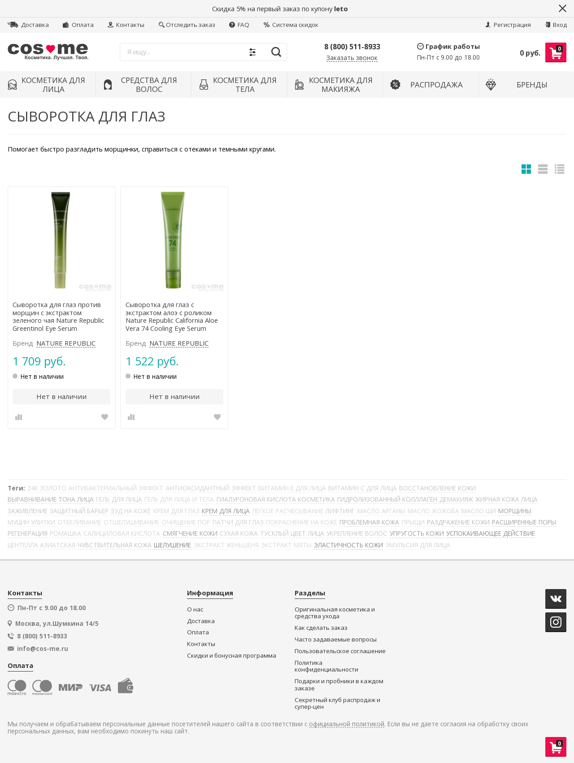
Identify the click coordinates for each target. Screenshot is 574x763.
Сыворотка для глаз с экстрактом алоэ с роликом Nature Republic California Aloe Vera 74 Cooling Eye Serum (172, 317)
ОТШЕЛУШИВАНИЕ (131, 522)
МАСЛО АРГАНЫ (381, 511)
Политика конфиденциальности (326, 666)
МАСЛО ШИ (478, 511)
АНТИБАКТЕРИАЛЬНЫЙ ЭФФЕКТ (116, 488)
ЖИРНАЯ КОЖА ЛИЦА (506, 499)
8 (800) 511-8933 (352, 47)
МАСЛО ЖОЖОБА (433, 511)
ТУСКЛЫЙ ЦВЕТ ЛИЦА (292, 533)
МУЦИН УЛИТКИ (31, 522)
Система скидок (291, 25)
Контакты (126, 25)
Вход (556, 25)
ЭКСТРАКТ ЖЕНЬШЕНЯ (226, 545)
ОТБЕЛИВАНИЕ (79, 522)
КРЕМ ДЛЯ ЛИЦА (226, 511)
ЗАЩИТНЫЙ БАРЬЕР (79, 511)
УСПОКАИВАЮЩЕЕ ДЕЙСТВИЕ (490, 533)
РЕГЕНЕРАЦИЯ (28, 533)
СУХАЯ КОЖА (239, 533)
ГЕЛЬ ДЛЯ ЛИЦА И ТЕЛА (179, 499)
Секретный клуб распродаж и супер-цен (337, 704)
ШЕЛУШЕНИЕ (172, 545)
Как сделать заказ (321, 627)
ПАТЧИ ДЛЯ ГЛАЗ (238, 522)
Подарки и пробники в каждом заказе (339, 685)
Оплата (78, 25)
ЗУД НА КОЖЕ (131, 511)
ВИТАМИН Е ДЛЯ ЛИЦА (292, 488)
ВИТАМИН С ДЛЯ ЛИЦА (362, 488)
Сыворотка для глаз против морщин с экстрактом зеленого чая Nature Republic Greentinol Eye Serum (58, 317)
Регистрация (508, 25)
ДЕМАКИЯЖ (456, 499)
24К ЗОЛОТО (46, 488)
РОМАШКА (65, 533)
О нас (195, 609)
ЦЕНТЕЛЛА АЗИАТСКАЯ (41, 545)
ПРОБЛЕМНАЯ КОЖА (369, 522)
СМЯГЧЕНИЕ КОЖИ (190, 533)
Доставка (28, 25)
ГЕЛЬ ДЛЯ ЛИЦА (119, 499)
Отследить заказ (187, 25)
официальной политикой (346, 724)
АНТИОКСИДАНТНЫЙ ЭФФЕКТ (211, 488)
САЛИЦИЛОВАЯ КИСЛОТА (121, 533)
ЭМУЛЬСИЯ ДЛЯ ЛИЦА (417, 545)
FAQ (239, 25)
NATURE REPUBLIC (66, 343)
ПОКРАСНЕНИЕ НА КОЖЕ (301, 522)
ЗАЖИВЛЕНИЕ (28, 511)
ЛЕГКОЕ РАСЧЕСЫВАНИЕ (287, 511)
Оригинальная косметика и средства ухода (335, 613)
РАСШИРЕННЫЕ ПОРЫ (524, 522)
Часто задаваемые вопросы (336, 639)
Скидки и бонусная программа (231, 655)
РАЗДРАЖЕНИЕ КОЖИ (458, 522)
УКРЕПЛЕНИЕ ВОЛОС (356, 533)
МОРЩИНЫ (514, 511)
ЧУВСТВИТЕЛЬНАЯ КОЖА (115, 545)
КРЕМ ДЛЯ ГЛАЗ (176, 511)
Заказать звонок (352, 58)
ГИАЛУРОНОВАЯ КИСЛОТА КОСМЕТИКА (276, 499)
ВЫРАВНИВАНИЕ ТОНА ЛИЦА (51, 499)
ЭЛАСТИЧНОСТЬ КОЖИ (348, 545)
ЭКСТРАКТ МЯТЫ (286, 545)
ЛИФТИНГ (340, 511)
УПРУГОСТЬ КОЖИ (417, 533)
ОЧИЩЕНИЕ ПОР (186, 522)
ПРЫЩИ (413, 522)
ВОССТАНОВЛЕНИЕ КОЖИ (437, 488)
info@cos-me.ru (42, 649)
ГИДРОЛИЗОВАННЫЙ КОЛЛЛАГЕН (387, 499)
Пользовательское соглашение (340, 651)
